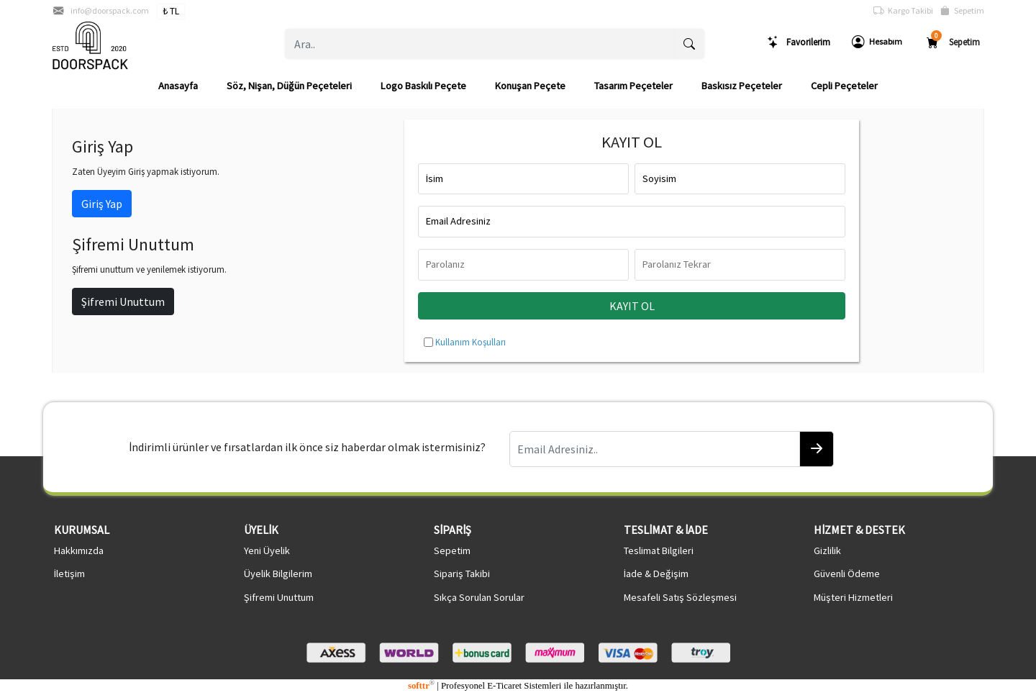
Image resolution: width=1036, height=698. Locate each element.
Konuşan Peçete (530, 85)
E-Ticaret (504, 686)
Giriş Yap (101, 203)
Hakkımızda (79, 550)
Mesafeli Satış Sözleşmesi (680, 597)
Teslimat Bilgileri (659, 550)
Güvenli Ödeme (847, 573)
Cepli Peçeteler (844, 85)
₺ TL (171, 11)
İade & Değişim (656, 573)
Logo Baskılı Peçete (423, 85)
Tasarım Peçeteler (633, 85)
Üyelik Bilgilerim (278, 573)
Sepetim (962, 11)
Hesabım (877, 41)
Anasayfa (178, 85)
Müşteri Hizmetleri (853, 597)
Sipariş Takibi (462, 573)
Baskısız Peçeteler (741, 85)
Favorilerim (798, 42)
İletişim (69, 573)
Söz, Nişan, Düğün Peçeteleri (289, 85)
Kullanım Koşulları (470, 342)
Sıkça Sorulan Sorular (479, 597)
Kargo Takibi (903, 11)
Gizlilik (827, 550)
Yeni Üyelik (267, 550)
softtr (421, 686)
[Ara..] (480, 44)
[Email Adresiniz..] (654, 449)
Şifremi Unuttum (123, 301)
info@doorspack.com (110, 10)
